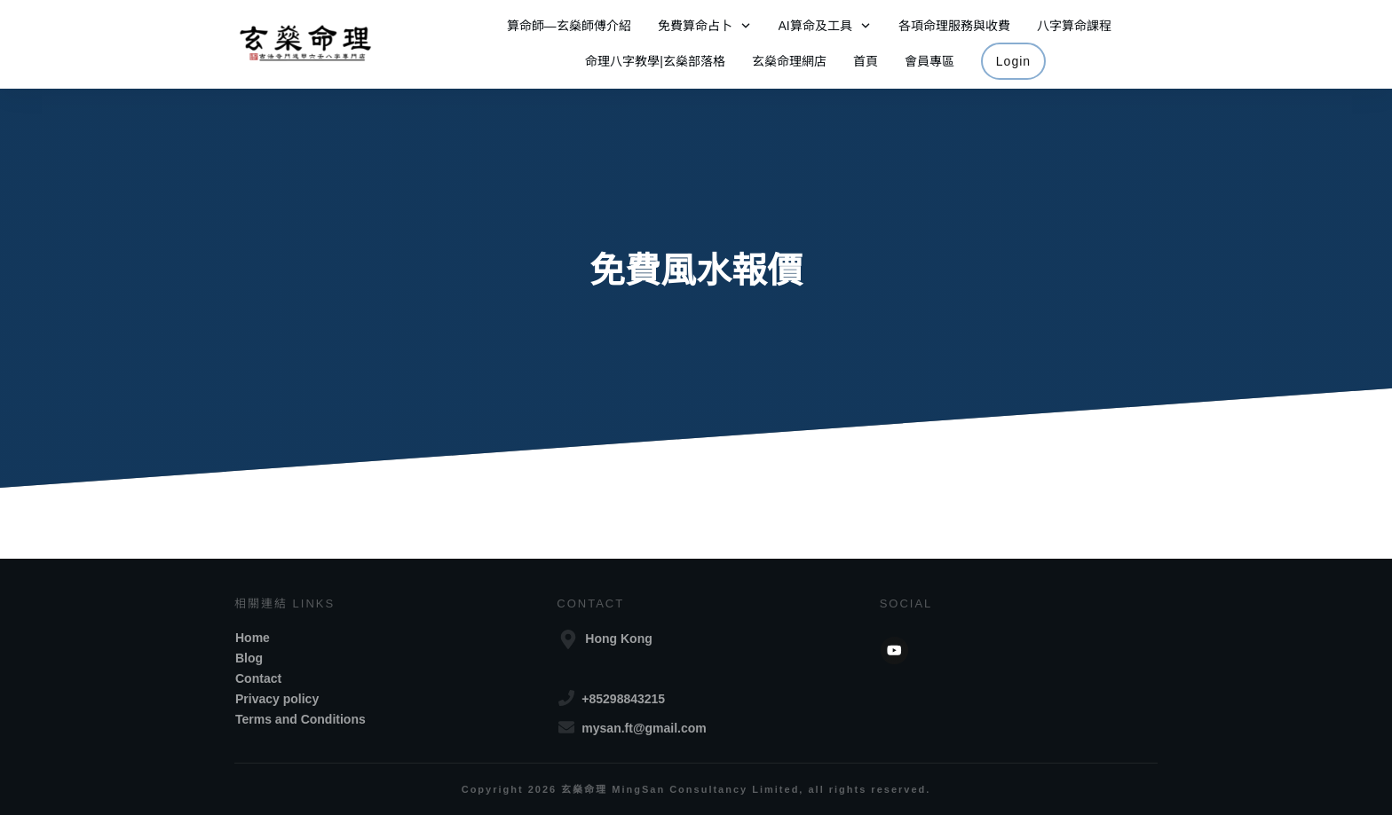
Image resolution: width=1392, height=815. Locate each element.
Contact (258, 678)
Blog (249, 658)
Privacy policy (277, 699)
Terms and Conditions (300, 719)
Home (252, 638)
